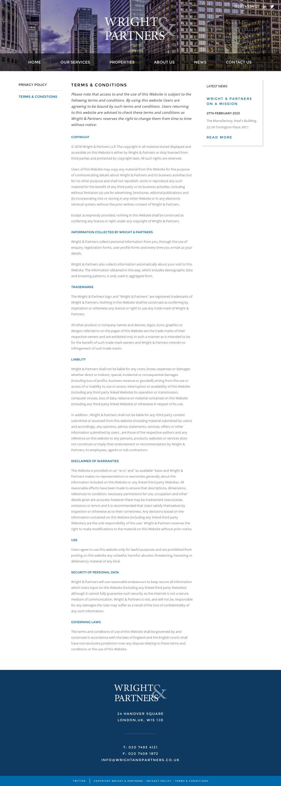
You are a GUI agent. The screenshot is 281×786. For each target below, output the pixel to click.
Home (34, 62)
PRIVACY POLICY (33, 85)
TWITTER (79, 781)
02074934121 (247, 6)
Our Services (75, 62)
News (200, 62)
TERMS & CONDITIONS (38, 97)
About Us (164, 62)
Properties (122, 62)
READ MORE (219, 137)
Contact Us (239, 62)
